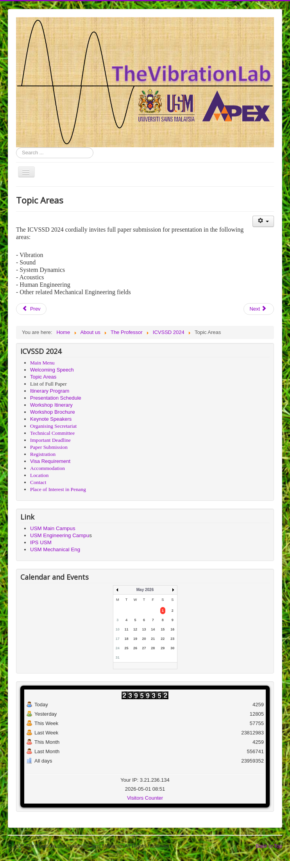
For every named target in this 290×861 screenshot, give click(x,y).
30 (172, 648)
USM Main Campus (52, 528)
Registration (42, 454)
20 (144, 639)
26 (135, 648)
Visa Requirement (50, 461)
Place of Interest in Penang (58, 489)
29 (163, 648)
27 (144, 648)
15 (163, 629)
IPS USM (41, 542)
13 (144, 629)
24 (118, 648)
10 (118, 629)
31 (118, 657)
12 (135, 629)
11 (126, 629)
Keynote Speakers (51, 419)
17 (118, 639)
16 (172, 629)
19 (135, 639)
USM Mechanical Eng (55, 549)
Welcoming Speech (52, 370)
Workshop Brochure (52, 412)
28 (153, 648)
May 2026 (145, 590)
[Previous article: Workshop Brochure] (31, 309)
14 (153, 629)
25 (126, 648)
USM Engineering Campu (59, 535)
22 (163, 639)
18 (126, 639)
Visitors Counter (145, 798)
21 (153, 639)
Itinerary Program (49, 391)
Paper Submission (49, 447)
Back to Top (269, 846)
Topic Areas (43, 377)
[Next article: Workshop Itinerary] (258, 309)
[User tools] (263, 221)
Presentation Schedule (55, 398)
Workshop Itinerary (51, 405)
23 (172, 639)
